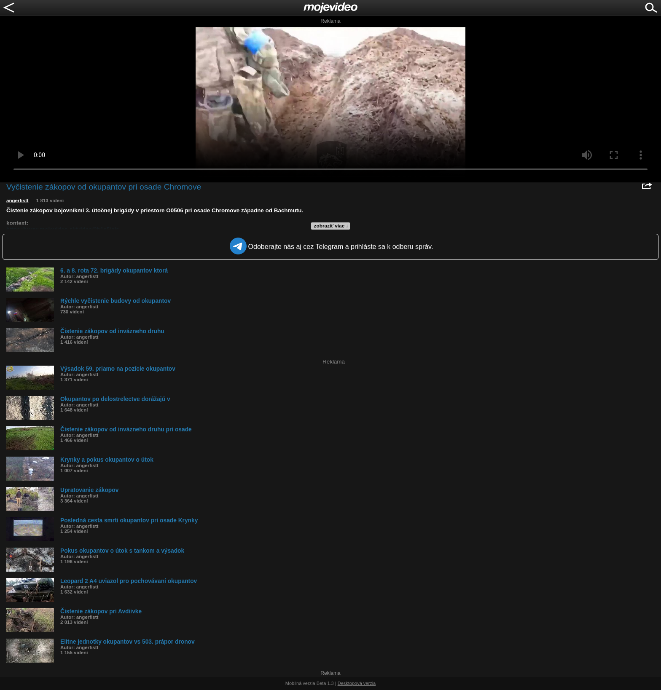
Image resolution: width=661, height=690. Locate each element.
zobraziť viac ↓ (331, 226)
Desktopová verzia (357, 683)
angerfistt (17, 200)
